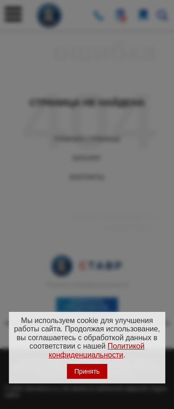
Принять (87, 371)
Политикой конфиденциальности (97, 350)
